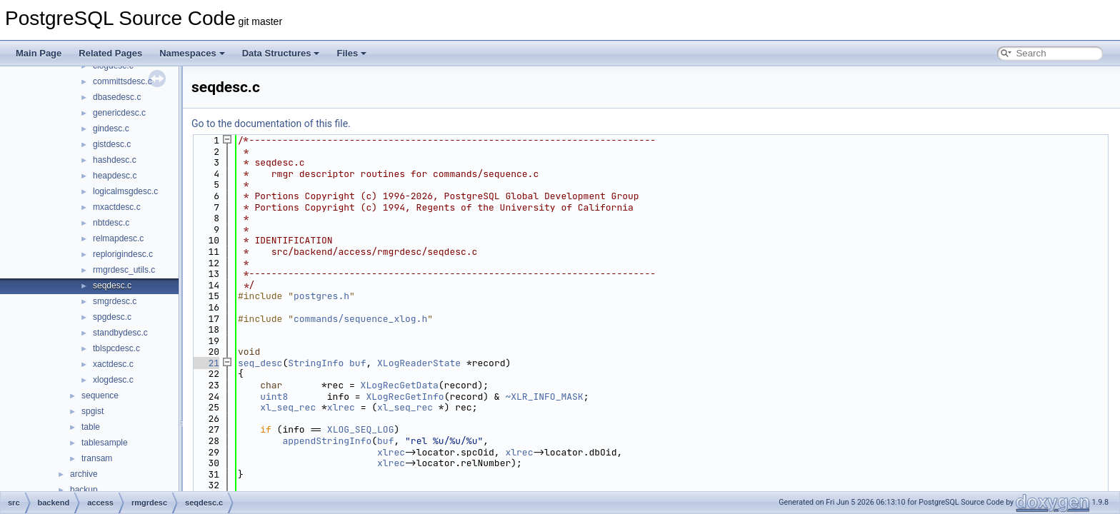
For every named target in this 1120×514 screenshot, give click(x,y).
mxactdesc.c (117, 207)
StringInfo (316, 363)
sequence (100, 395)
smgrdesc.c (114, 301)
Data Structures (281, 53)
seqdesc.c (112, 286)
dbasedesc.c (117, 97)
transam (96, 458)
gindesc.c (111, 128)
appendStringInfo (326, 441)
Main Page (38, 53)
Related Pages (110, 53)
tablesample (104, 443)
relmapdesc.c (118, 238)
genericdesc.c (119, 113)
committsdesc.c (122, 81)
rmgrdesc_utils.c (124, 270)
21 (205, 363)
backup (84, 490)
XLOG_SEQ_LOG (360, 429)
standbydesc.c (120, 333)
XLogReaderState (419, 363)
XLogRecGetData (400, 385)
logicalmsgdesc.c (125, 191)
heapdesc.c (114, 176)
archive (84, 474)
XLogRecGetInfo (405, 396)
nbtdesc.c (111, 223)
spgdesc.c (112, 317)
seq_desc (260, 363)
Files (351, 53)
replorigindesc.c (123, 254)
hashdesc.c (114, 160)
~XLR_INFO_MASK (544, 396)
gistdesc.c (112, 144)
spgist (92, 411)
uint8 (274, 396)
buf (357, 363)
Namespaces (192, 53)
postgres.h (321, 296)
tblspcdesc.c (116, 348)
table (90, 427)
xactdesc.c (113, 364)
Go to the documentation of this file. (271, 123)
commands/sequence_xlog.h (360, 319)
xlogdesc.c (113, 380)
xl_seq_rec (288, 407)
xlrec (341, 407)
